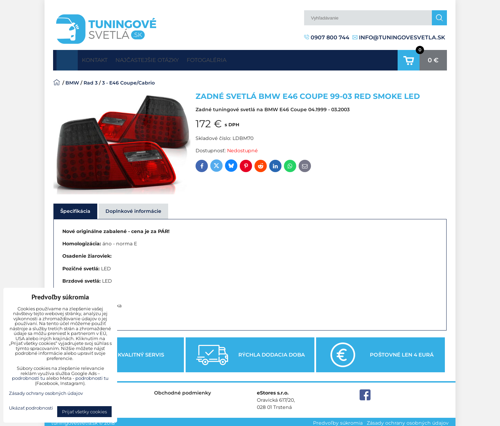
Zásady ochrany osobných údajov (408, 420)
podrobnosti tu (28, 378)
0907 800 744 (326, 37)
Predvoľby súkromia (338, 420)
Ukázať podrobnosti (31, 408)
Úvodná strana (67, 59)
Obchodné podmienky (182, 390)
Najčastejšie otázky (163, 58)
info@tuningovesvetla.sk (398, 37)
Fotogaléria (232, 58)
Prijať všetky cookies (84, 411)
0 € (433, 59)
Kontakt (99, 58)
